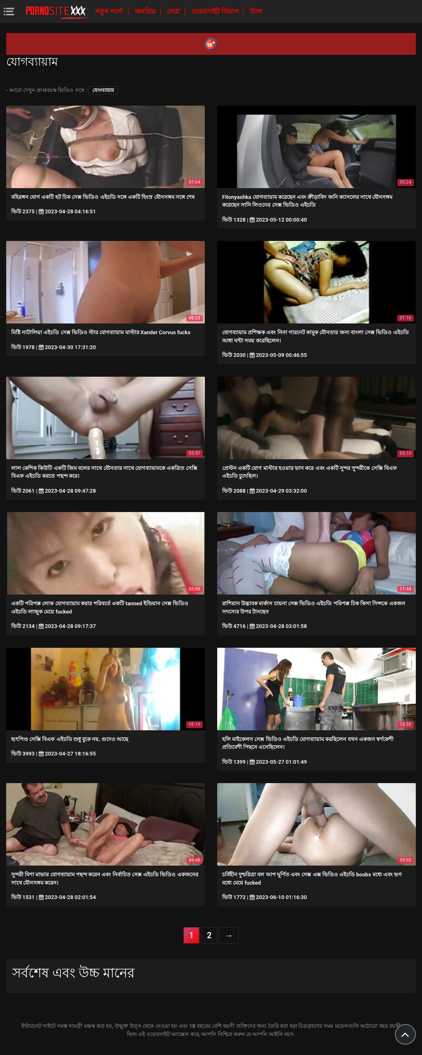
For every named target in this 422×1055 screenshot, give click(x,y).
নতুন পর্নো (110, 11)
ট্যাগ (256, 11)
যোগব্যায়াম (103, 90)
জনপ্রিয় (146, 11)
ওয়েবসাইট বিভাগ (215, 11)
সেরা (174, 11)
